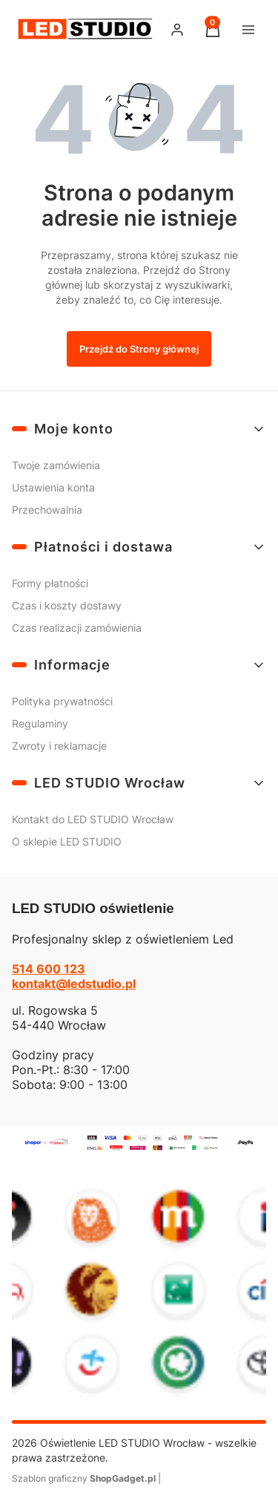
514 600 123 (48, 968)
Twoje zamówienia (56, 465)
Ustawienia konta (53, 487)
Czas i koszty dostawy (67, 605)
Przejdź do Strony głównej (139, 349)
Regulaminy (40, 723)
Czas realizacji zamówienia (77, 627)
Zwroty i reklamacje (59, 745)
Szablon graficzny (85, 1478)
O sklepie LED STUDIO (67, 841)
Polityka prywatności (62, 701)
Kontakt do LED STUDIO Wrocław (92, 819)
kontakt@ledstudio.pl (74, 983)
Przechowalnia (47, 509)
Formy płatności (50, 583)
